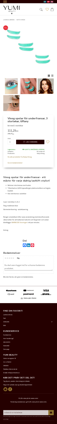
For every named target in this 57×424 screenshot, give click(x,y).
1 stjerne (5, 258)
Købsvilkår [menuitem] (6, 346)
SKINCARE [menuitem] (6, 322)
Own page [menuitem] (6, 349)
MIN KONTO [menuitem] (6, 342)
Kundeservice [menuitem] (7, 335)
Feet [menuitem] (4, 318)
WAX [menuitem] (4, 325)
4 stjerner (11, 258)
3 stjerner (9, 258)
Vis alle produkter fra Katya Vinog (20, 157)
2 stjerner (7, 258)
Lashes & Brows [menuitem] (7, 315)
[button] (40, 9)
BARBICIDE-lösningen (19, 222)
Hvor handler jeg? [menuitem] (8, 338)
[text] (28, 131)
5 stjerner (13, 258)
